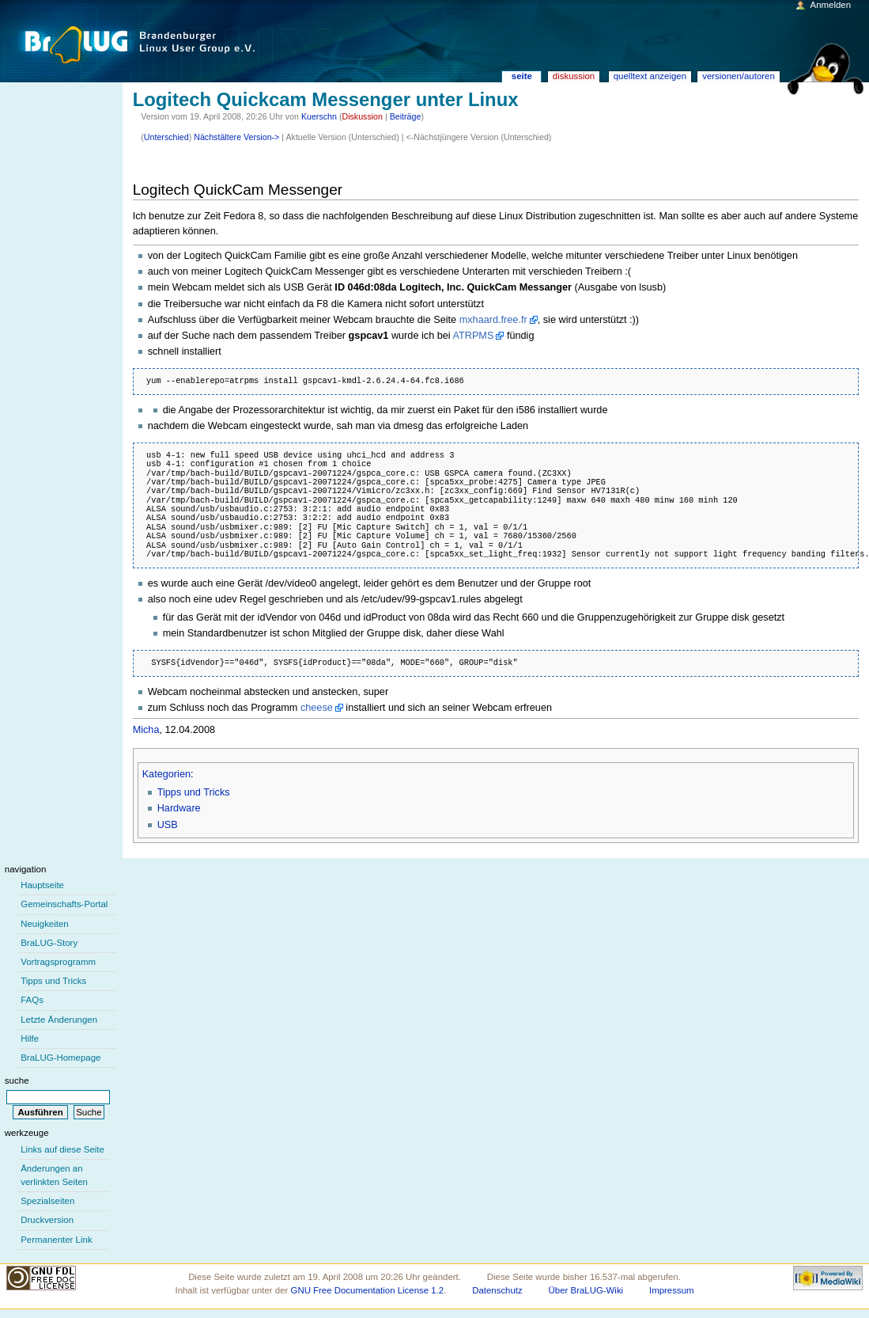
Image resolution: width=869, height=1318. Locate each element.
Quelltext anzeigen (650, 76)
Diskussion (362, 116)
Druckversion (47, 1220)
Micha (146, 729)
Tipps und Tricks (193, 792)
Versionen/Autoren (738, 76)
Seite (522, 76)
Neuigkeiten (45, 924)
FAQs (32, 1000)
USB (167, 824)
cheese (316, 707)
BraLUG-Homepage (60, 1057)
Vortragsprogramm (58, 962)
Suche (17, 1080)
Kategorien (166, 774)
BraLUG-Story (49, 943)
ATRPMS (472, 335)
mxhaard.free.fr (493, 319)
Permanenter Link (56, 1239)
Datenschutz (497, 1290)
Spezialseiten (47, 1201)
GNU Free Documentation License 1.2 (367, 1290)
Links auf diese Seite (62, 1149)
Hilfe (30, 1038)
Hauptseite (42, 885)
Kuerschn (319, 116)
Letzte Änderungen (59, 1019)
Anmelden (831, 4)
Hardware (179, 808)
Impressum (671, 1290)
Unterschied (166, 137)
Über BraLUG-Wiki (586, 1290)
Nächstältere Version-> (236, 137)
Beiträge (405, 116)
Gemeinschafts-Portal (64, 904)
